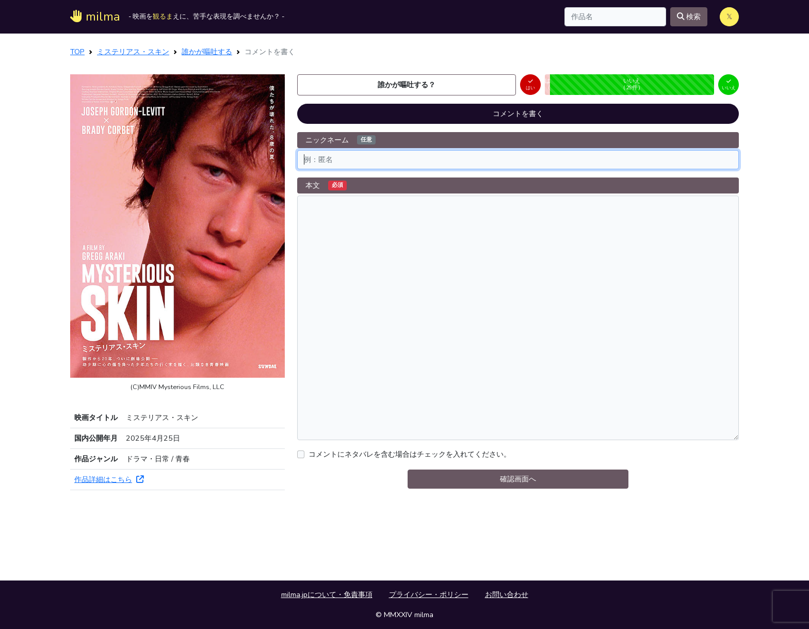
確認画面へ (518, 479)
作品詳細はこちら (108, 479)
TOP (77, 51)
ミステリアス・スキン (133, 51)
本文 (326, 185)
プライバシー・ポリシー (428, 594)
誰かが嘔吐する (207, 51)
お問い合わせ (506, 594)
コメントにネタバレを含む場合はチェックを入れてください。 (410, 454)
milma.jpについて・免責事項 (327, 594)
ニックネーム (340, 140)
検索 (689, 16)
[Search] (615, 16)
